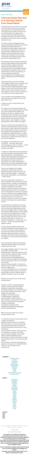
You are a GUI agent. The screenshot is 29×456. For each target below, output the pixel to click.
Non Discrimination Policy (14, 431)
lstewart (14, 396)
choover (15, 392)
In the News (14, 361)
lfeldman (14, 382)
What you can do (14, 374)
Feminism (14, 359)
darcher (15, 407)
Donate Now (26, 11)
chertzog (14, 401)
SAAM (14, 369)
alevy (14, 405)
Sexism (14, 371)
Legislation (14, 362)
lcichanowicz (14, 388)
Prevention (14, 367)
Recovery (14, 368)
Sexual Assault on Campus (14, 372)
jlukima (14, 394)
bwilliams (14, 399)
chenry (14, 408)
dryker (14, 395)
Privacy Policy (14, 429)
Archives (4, 412)
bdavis (14, 402)
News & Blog (9, 14)
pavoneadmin (14, 379)
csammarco (14, 386)
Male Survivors (14, 364)
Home (2, 14)
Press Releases (14, 365)
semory (14, 404)
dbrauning (14, 389)
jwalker (14, 398)
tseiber (14, 391)
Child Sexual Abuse (14, 358)
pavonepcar (15, 383)
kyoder (14, 385)
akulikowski (14, 381)
